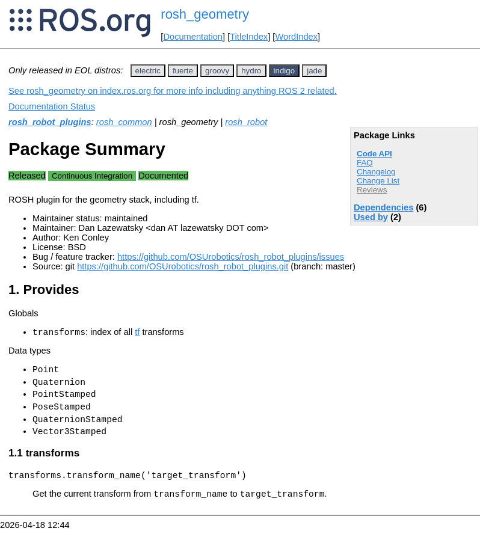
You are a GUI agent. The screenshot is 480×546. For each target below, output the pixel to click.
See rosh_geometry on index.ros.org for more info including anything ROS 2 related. (172, 91)
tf (137, 334)
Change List (378, 180)
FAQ (365, 162)
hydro (251, 70)
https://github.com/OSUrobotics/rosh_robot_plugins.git (182, 266)
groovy (217, 70)
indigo (284, 70)
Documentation (193, 36)
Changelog (376, 171)
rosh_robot (246, 122)
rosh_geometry (205, 14)
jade (314, 70)
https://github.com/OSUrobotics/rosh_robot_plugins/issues (230, 257)
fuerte (183, 70)
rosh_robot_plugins (49, 122)
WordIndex (296, 36)
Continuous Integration (92, 175)
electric (148, 70)
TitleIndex (249, 36)
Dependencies (383, 207)
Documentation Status (51, 106)
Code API (374, 153)
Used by (371, 217)
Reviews (372, 189)
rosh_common (124, 122)
